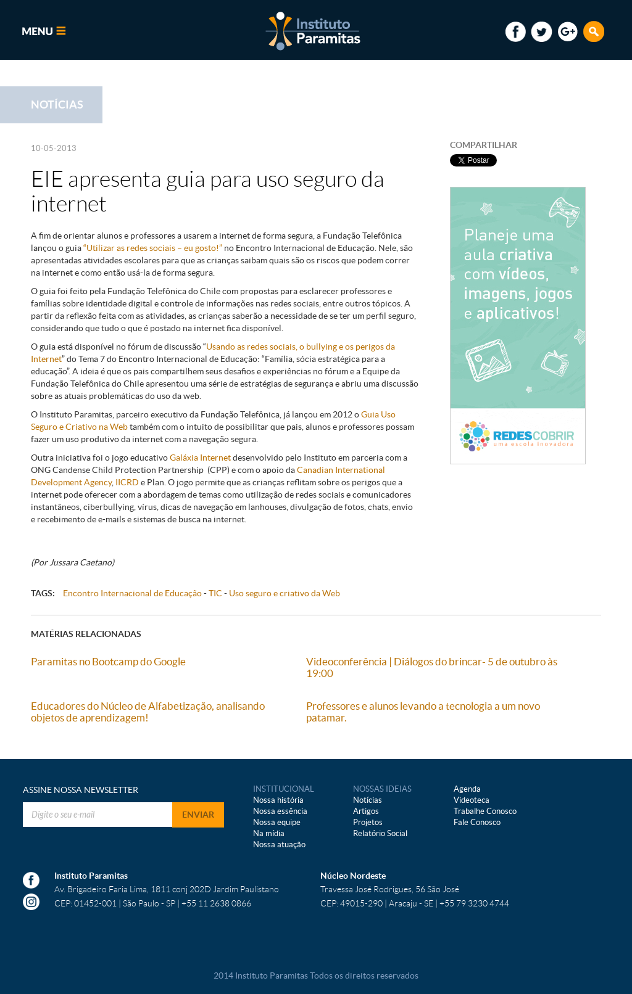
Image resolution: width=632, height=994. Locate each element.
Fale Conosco (477, 822)
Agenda (467, 789)
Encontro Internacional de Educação (132, 593)
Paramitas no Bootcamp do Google (108, 661)
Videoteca (471, 800)
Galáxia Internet (200, 457)
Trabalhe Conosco (485, 811)
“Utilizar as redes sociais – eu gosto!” (152, 248)
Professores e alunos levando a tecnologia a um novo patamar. (423, 711)
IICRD (126, 482)
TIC (215, 593)
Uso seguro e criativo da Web (284, 593)
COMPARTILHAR (483, 145)
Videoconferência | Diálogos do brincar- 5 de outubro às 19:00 (431, 667)
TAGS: (43, 593)
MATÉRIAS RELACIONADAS (86, 634)
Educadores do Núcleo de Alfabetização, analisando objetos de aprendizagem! (148, 711)
